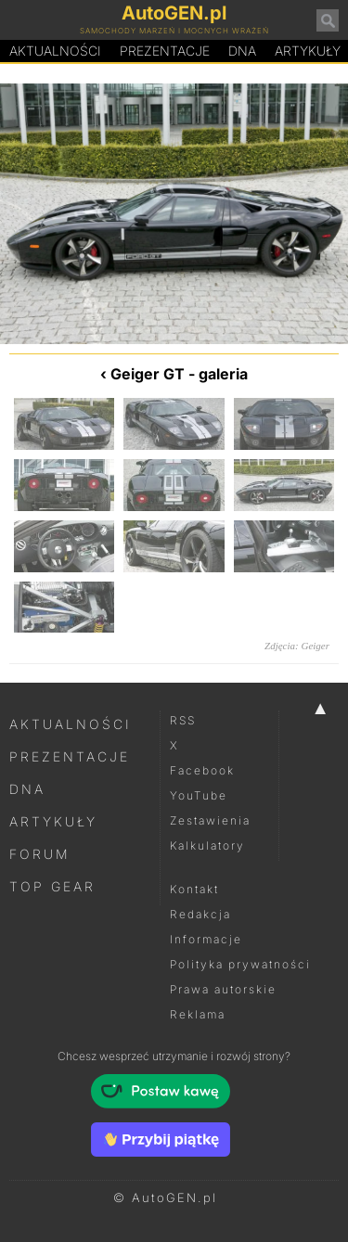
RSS (183, 720)
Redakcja (200, 914)
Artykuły (53, 821)
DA (242, 51)
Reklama (198, 1014)
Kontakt (194, 889)
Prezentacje (165, 50)
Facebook (202, 770)
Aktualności (55, 50)
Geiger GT (147, 374)
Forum (40, 854)
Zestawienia (210, 820)
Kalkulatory (207, 845)
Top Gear (52, 886)
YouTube (198, 795)
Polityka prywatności (240, 964)
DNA (27, 789)
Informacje (206, 939)
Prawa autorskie (223, 989)
